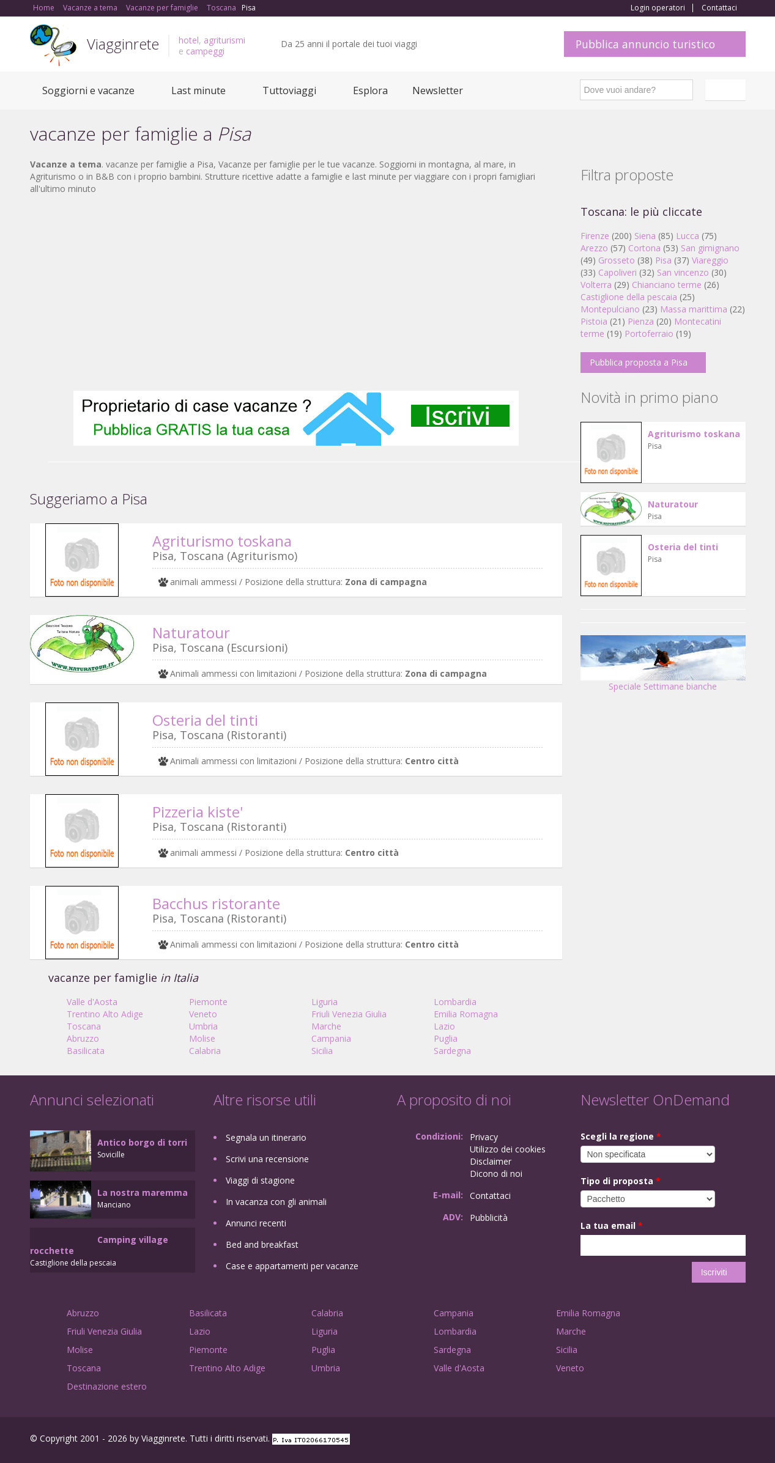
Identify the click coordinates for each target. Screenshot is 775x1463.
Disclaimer (490, 1161)
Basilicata (86, 1050)
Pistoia (593, 321)
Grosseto (616, 260)
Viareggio (710, 260)
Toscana (84, 1026)
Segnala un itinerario (266, 1137)
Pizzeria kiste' (197, 812)
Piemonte (208, 1002)
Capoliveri (617, 272)
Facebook (653, 1440)
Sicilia (322, 1050)
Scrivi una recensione (267, 1159)
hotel (189, 40)
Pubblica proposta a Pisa (639, 362)
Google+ (680, 1440)
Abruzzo (83, 1038)
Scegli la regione (620, 1136)
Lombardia (455, 1002)
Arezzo (594, 248)
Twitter (710, 1440)
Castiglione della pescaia (628, 297)
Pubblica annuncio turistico (645, 44)
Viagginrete (123, 44)
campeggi (205, 51)
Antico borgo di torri (142, 1142)
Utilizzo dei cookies (508, 1149)
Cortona (644, 248)
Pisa (663, 260)
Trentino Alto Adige (105, 1014)
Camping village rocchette (99, 1245)
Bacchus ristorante (216, 903)
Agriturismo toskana (222, 541)
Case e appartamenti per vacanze (292, 1266)
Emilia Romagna (466, 1014)
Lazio (444, 1026)
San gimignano (710, 248)
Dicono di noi (496, 1173)
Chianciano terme (667, 284)
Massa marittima (693, 309)
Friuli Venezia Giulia (349, 1014)
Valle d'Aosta (92, 1002)
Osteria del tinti (205, 720)
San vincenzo (683, 272)
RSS (739, 1440)
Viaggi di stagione (260, 1180)
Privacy (484, 1137)
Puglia (446, 1038)
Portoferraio (649, 333)
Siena (645, 235)
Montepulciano (610, 309)
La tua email (611, 1225)
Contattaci (719, 8)
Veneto (203, 1014)
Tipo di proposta (620, 1181)
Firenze (594, 235)
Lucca (687, 235)
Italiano (727, 89)
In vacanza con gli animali (276, 1201)
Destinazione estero (107, 1386)
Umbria (203, 1026)
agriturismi (224, 40)
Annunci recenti (256, 1223)
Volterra (596, 284)
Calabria (205, 1050)
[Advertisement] (296, 292)
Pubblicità (489, 1217)
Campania (331, 1038)
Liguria (324, 1002)
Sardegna (452, 1050)
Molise (202, 1038)
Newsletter (437, 90)
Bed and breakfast (262, 1244)
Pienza (641, 321)
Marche (326, 1026)
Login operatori (658, 8)
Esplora (370, 90)
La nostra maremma (142, 1192)
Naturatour (191, 632)
